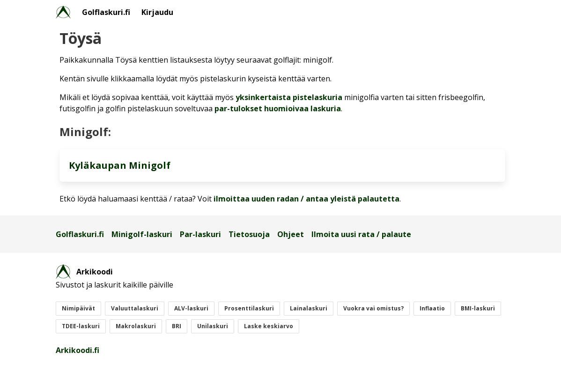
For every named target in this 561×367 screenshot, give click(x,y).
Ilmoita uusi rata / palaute (361, 234)
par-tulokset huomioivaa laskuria (277, 108)
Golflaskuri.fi (106, 12)
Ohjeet (290, 234)
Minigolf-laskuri (141, 234)
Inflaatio (432, 308)
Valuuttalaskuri (134, 308)
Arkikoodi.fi (77, 350)
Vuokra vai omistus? (373, 308)
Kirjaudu (157, 12)
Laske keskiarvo (268, 326)
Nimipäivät (78, 308)
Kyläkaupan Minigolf (119, 165)
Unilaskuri (212, 326)
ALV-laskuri (191, 308)
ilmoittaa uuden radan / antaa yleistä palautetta (306, 199)
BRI (176, 326)
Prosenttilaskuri (249, 308)
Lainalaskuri (308, 308)
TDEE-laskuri (81, 326)
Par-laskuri (200, 234)
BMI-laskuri (478, 308)
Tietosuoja (249, 234)
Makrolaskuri (136, 326)
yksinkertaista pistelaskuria (289, 97)
